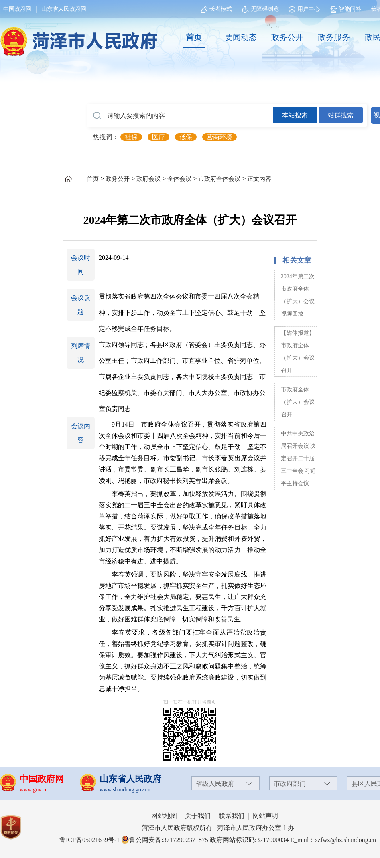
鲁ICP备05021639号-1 (89, 839)
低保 (185, 137)
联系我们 (231, 815)
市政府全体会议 (219, 179)
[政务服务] (334, 37)
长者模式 (220, 9)
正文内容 (259, 179)
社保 (131, 137)
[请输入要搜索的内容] (180, 116)
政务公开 (287, 37)
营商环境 (219, 137)
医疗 (158, 137)
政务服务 (334, 37)
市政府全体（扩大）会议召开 (298, 402)
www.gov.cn (34, 790)
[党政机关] (18, 827)
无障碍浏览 (260, 9)
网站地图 (164, 815)
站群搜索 (341, 115)
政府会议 (148, 179)
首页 (194, 37)
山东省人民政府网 (63, 9)
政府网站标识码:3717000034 (249, 839)
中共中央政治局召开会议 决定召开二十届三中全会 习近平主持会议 (298, 458)
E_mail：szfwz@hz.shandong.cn (333, 839)
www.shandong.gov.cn (125, 790)
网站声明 (265, 815)
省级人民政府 (215, 783)
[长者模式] (217, 9)
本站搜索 (295, 115)
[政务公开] (287, 37)
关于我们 (198, 815)
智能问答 (345, 9)
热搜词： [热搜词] (106, 137)
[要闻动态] (240, 37)
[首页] (194, 37)
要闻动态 (241, 37)
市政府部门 (290, 783)
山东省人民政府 (130, 779)
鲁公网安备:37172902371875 (164, 839)
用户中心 (308, 9)
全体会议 (179, 179)
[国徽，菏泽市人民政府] (77, 37)
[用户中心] (305, 9)
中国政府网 (17, 9)
